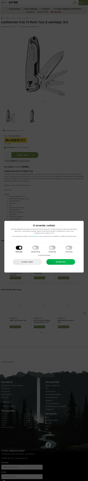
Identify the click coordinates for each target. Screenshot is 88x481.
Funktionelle (52, 252)
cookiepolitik (35, 236)
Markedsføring (35, 252)
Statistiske (69, 252)
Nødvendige (19, 252)
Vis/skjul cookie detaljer (44, 255)
